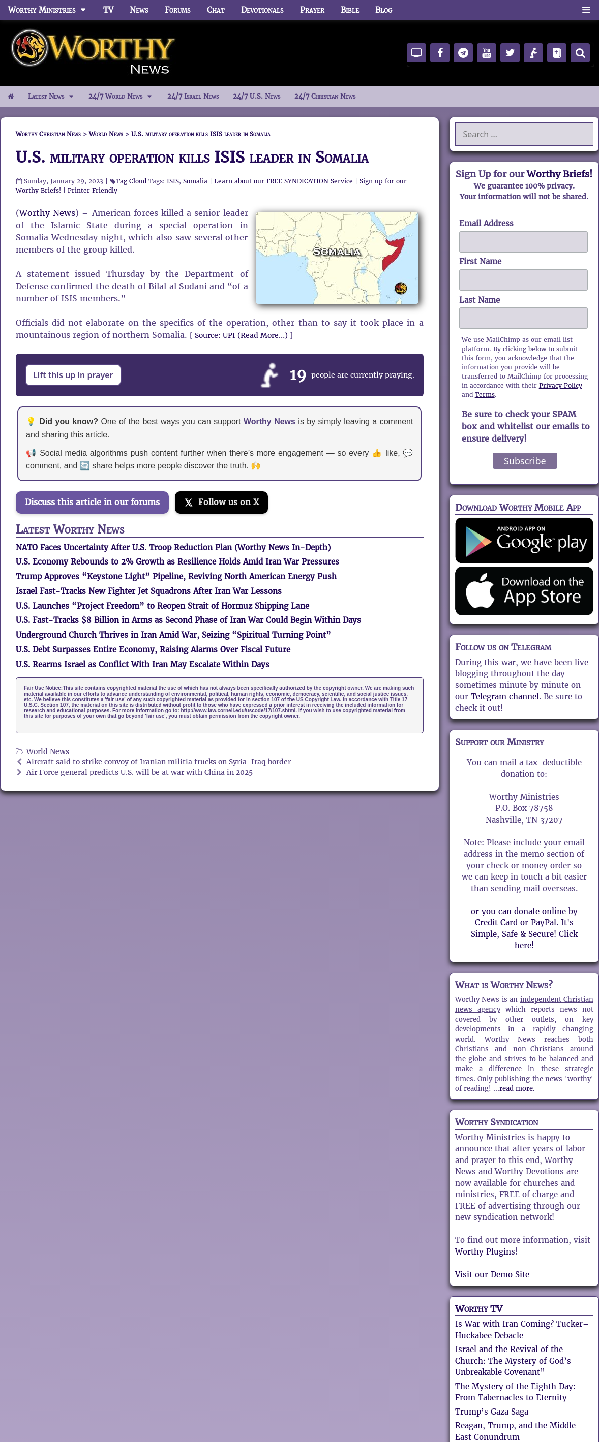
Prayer (312, 10)
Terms (485, 394)
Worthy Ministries (51, 10)
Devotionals (262, 10)
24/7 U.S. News (256, 96)
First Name (480, 261)
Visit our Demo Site (492, 1274)
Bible (350, 10)
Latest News (54, 96)
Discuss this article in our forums (92, 502)
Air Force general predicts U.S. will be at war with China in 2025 (139, 772)
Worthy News (47, 213)
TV (108, 10)
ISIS (173, 181)
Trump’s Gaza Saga (491, 1412)
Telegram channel (505, 696)
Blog (383, 10)
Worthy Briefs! (559, 174)
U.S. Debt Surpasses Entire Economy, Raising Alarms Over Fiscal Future (153, 649)
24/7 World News (124, 96)
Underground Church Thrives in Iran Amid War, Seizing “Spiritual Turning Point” (173, 635)
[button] (586, 10)
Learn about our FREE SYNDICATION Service (283, 181)
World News (47, 751)
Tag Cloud (131, 181)
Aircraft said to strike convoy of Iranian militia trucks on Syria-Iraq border (158, 762)
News (139, 10)
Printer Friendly (92, 190)
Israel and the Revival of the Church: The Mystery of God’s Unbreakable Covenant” (513, 1360)
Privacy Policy (560, 385)
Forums (178, 10)
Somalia (195, 181)
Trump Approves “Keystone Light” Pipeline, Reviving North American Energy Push (176, 576)
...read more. (514, 1088)
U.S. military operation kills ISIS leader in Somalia (192, 157)
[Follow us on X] (221, 502)
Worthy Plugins (485, 1252)
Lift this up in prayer (73, 375)
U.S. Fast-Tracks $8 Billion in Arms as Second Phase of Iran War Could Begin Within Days (188, 620)
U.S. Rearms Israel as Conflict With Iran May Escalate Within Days (142, 664)
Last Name (479, 300)
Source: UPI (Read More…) (241, 335)
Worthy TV (478, 1308)
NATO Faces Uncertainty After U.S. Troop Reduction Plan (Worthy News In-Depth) (173, 547)
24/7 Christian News (324, 96)
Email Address (486, 223)
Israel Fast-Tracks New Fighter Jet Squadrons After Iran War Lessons (149, 591)
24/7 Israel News (193, 96)
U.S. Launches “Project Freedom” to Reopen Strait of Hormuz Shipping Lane (162, 606)
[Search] (580, 52)
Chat (216, 10)
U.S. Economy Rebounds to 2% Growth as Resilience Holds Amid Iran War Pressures (177, 562)
